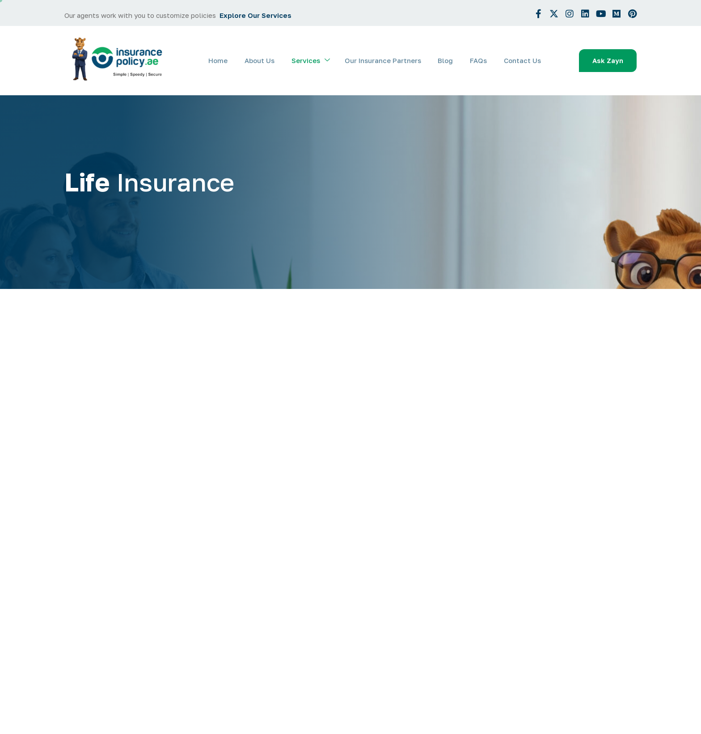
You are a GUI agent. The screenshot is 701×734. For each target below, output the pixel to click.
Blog (449, 60)
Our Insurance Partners (388, 60)
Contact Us (523, 60)
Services (318, 60)
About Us (269, 60)
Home (229, 60)
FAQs (481, 60)
